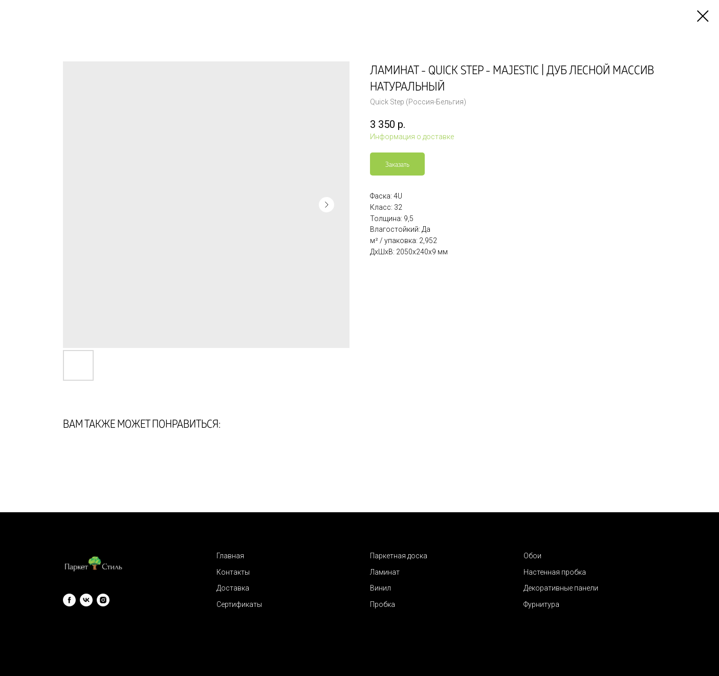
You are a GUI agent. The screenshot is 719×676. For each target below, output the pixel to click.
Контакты (233, 572)
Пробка (382, 604)
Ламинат (385, 572)
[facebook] (69, 600)
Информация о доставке (412, 137)
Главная (230, 556)
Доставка (232, 588)
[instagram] (103, 600)
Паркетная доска (398, 556)
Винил (380, 588)
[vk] (86, 600)
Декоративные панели (561, 588)
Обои (532, 556)
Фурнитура (541, 604)
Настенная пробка (555, 572)
